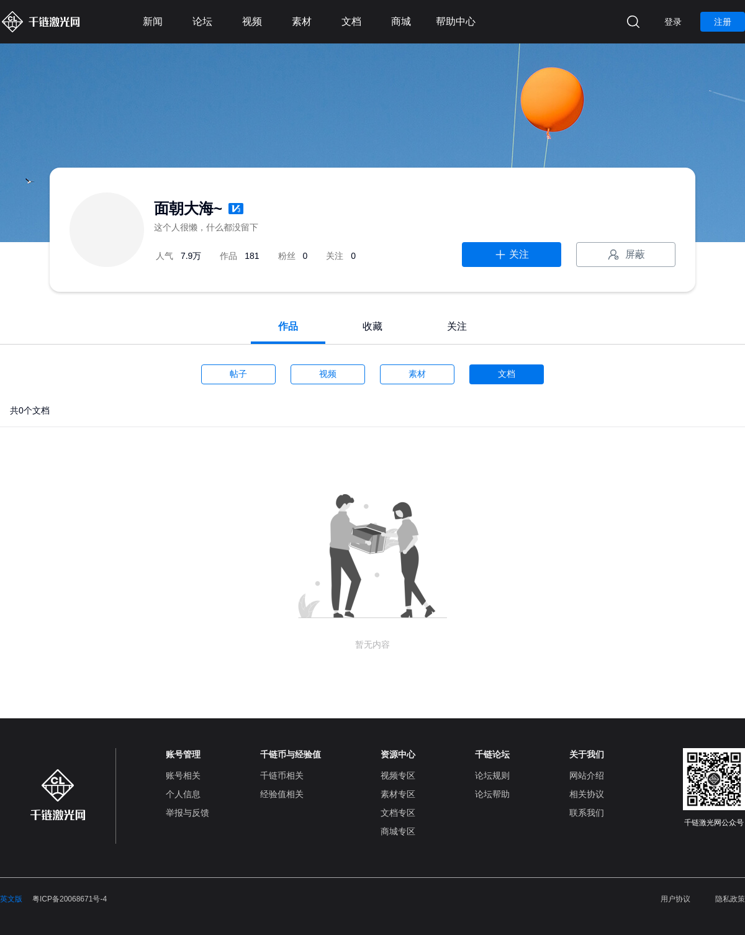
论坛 (202, 21)
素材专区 (398, 794)
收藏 (372, 326)
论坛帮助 (492, 794)
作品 (288, 326)
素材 (302, 21)
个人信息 (183, 794)
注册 (722, 22)
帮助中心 (456, 21)
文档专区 (398, 813)
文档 (351, 21)
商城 (401, 21)
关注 (511, 254)
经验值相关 (282, 794)
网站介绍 (586, 775)
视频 (252, 21)
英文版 (11, 899)
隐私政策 (730, 899)
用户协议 (675, 899)
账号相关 (183, 775)
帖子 (238, 374)
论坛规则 (492, 775)
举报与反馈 (187, 813)
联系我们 (586, 813)
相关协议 (586, 794)
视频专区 (398, 775)
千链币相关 (282, 775)
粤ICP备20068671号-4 (69, 899)
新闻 (153, 21)
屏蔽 (626, 254)
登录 (673, 22)
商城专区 (398, 831)
